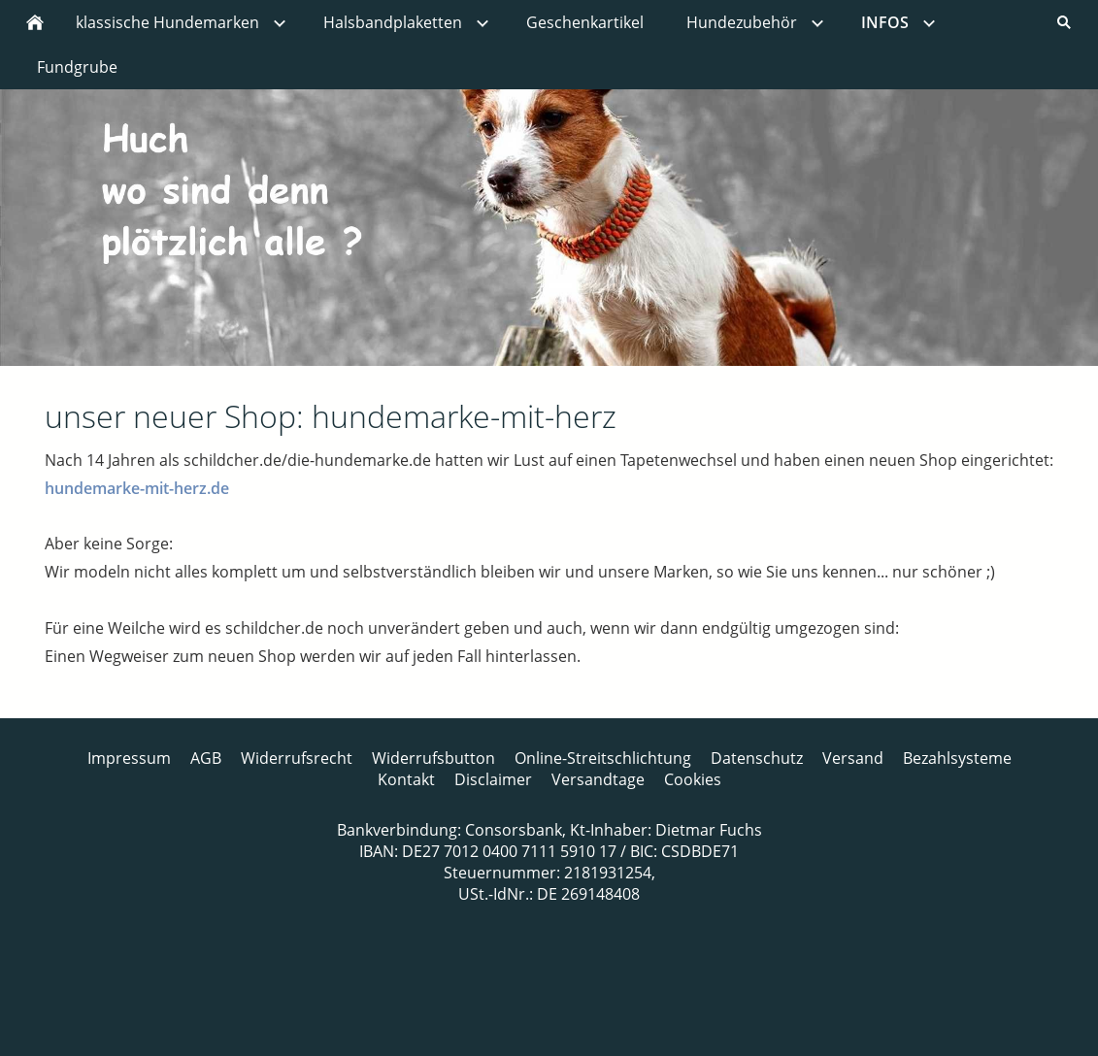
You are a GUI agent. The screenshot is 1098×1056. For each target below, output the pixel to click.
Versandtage (598, 779)
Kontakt (406, 779)
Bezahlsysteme (957, 758)
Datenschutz (757, 758)
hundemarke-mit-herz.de (137, 488)
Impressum (129, 758)
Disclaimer (493, 779)
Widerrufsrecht (296, 758)
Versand (852, 758)
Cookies (692, 779)
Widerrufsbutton (433, 758)
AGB (205, 758)
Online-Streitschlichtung (603, 758)
